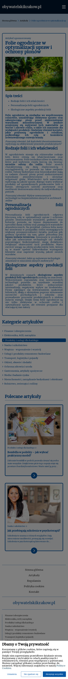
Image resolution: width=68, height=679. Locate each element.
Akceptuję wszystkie (54, 674)
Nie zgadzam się (31, 674)
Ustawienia (12, 674)
